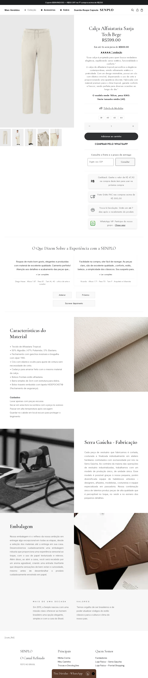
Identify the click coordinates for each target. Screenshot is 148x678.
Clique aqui (120, 225)
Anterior (62, 295)
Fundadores (101, 658)
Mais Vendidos (12, 10)
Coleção (31, 10)
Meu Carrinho (64, 661)
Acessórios (49, 10)
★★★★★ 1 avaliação (111, 52)
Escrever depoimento (74, 303)
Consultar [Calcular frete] (125, 161)
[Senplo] (106, 10)
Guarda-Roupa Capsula (86, 10)
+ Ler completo (42, 274)
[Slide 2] (18, 137)
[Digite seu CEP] (101, 162)
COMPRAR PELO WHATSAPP (111, 144)
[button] (133, 10)
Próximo (85, 295)
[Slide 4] (43, 137)
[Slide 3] (30, 137)
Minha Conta (64, 658)
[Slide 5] (56, 137)
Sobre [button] (66, 10)
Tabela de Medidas (111, 108)
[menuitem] (13, 10)
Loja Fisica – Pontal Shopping (109, 665)
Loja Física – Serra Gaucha (108, 661)
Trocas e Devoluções (68, 665)
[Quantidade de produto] (111, 126)
